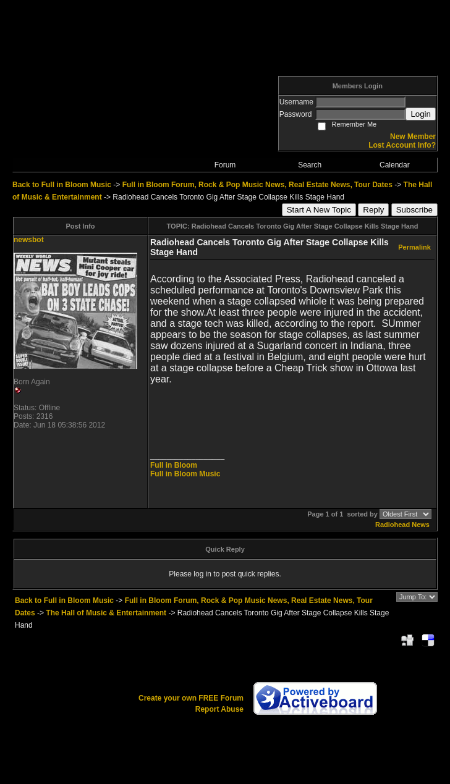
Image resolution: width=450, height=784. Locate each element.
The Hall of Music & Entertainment (106, 613)
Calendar (395, 165)
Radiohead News (402, 524)
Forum (225, 165)
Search (309, 165)
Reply (373, 209)
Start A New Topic (319, 209)
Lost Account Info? (402, 145)
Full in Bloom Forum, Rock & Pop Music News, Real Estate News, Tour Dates (257, 184)
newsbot (29, 239)
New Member (413, 136)
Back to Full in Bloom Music (61, 184)
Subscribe (414, 209)
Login (420, 114)
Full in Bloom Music (185, 474)
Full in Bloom (173, 465)
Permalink (414, 247)
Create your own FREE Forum (191, 698)
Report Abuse (219, 709)
